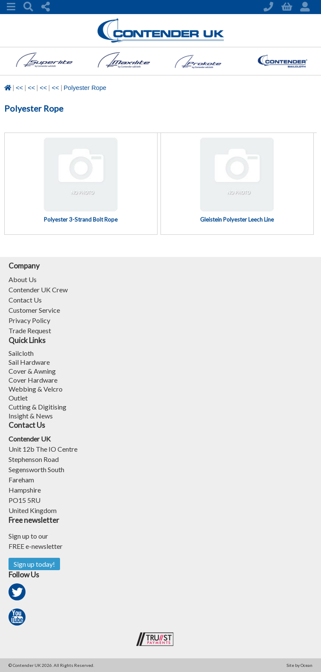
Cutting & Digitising (37, 407)
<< (19, 87)
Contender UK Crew (38, 290)
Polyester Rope (85, 87)
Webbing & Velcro (36, 389)
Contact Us (25, 300)
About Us (23, 279)
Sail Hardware (29, 362)
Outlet (18, 398)
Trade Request (30, 330)
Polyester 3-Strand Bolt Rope (81, 219)
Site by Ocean (299, 665)
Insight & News (31, 416)
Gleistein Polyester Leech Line (237, 219)
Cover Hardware (33, 380)
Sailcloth (21, 353)
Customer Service (34, 310)
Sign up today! (34, 564)
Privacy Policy (29, 320)
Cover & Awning (32, 371)
